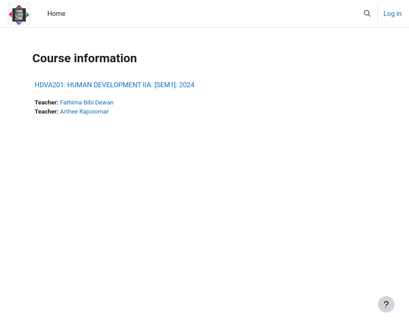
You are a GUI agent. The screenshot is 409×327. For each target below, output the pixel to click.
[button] (367, 13)
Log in (393, 14)
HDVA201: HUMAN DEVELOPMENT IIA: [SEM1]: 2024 (114, 85)
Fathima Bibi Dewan (87, 102)
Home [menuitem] (56, 14)
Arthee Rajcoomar (84, 111)
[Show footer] (386, 304)
